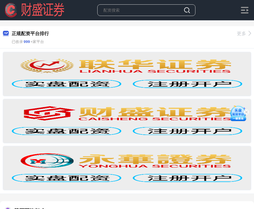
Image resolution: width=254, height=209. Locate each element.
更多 (244, 33)
